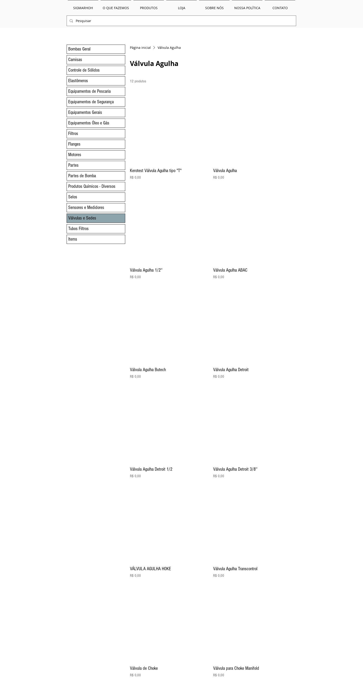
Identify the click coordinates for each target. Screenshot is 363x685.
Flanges (74, 144)
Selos (72, 197)
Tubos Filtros (78, 228)
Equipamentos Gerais (85, 112)
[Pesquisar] (181, 21)
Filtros (73, 133)
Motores (74, 154)
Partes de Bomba (82, 175)
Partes (73, 165)
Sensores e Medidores (86, 207)
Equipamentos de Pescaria (89, 91)
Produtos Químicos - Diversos (91, 186)
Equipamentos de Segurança (91, 101)
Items (72, 239)
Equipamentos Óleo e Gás (88, 123)
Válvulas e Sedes (82, 218)
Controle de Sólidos (84, 70)
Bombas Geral (79, 49)
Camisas (75, 59)
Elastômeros (78, 80)
